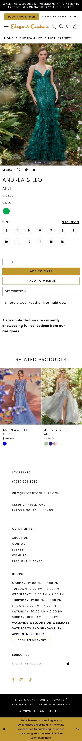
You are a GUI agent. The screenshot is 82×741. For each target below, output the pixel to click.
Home (9, 38)
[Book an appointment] (21, 16)
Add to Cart (41, 271)
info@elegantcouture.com (36, 493)
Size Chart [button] (70, 222)
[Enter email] (40, 663)
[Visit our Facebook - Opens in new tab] (13, 680)
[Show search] (61, 26)
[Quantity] (8, 262)
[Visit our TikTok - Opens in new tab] (30, 680)
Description (15, 291)
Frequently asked (27, 561)
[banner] (30, 26)
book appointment (32, 640)
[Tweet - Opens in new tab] (18, 169)
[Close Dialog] (4, 729)
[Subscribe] (67, 663)
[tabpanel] (41, 104)
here (48, 738)
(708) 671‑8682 (25, 482)
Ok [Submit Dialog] (78, 729)
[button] (6, 26)
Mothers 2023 (60, 38)
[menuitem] (6, 26)
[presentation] (20, 396)
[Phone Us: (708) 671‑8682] (54, 26)
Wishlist (19, 555)
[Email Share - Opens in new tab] (34, 170)
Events (18, 550)
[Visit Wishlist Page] (68, 26)
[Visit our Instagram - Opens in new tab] (21, 680)
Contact (20, 544)
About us (20, 538)
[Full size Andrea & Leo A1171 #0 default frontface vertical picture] (41, 104)
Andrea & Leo (30, 38)
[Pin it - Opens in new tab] (26, 169)
